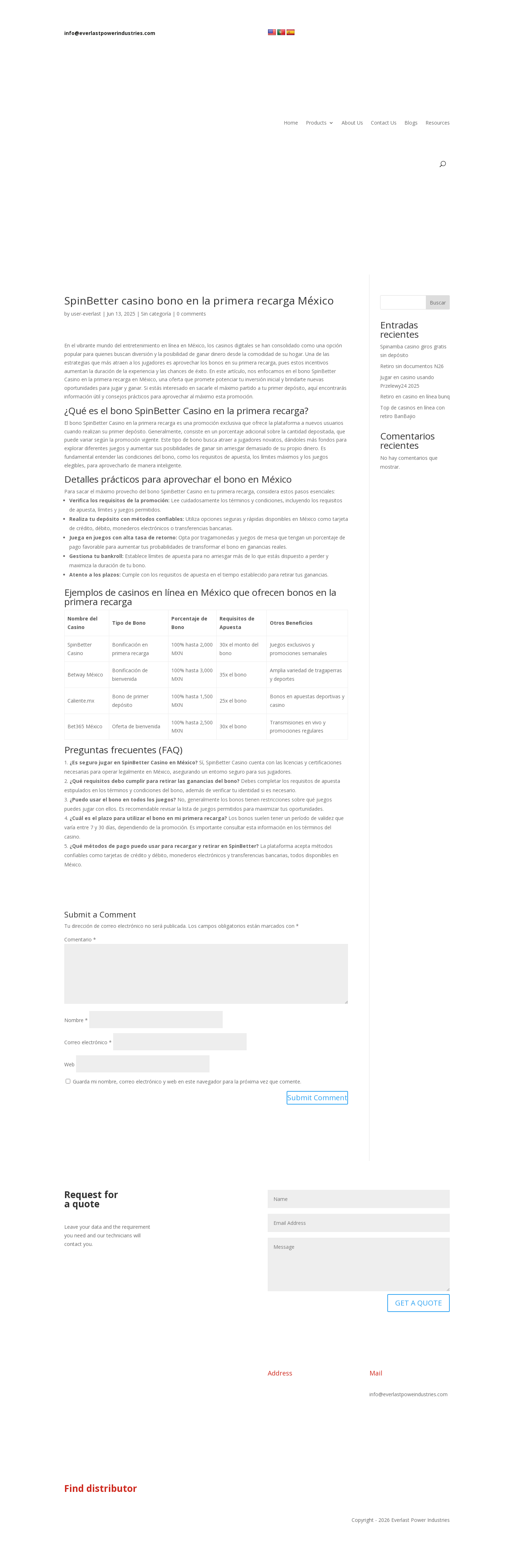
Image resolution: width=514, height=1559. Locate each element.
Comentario (80, 939)
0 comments (191, 313)
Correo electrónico (88, 1042)
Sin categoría (156, 313)
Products (316, 122)
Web (69, 1064)
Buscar (438, 302)
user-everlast (86, 313)
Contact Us (384, 122)
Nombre (76, 1020)
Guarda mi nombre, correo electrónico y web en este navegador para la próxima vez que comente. (187, 1081)
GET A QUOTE (418, 1303)
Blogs (411, 122)
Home (291, 122)
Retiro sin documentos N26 (412, 366)
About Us (352, 122)
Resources (437, 122)
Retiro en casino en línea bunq (415, 396)
